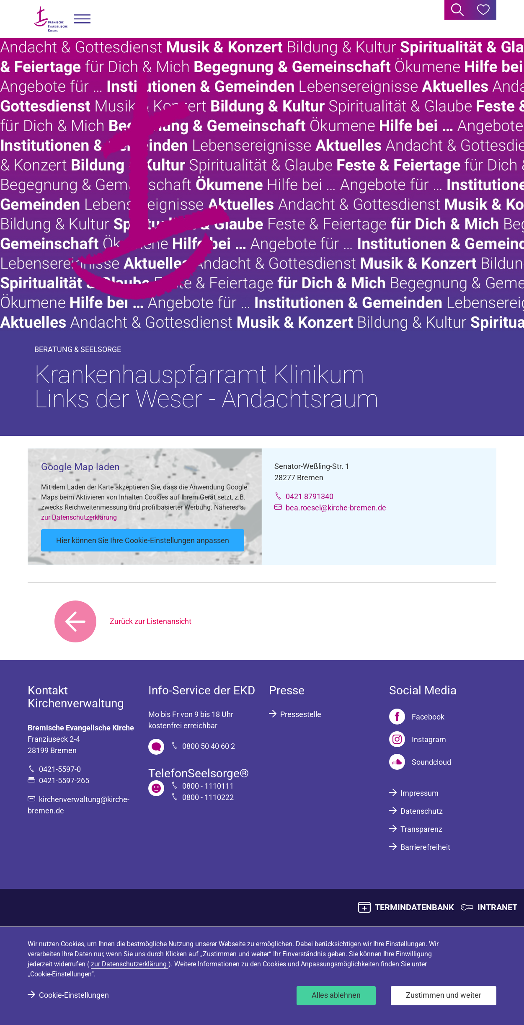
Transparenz (421, 829)
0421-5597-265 (64, 780)
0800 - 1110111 (208, 786)
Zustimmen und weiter (443, 995)
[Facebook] (416, 717)
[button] (82, 19)
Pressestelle (300, 714)
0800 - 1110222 (208, 797)
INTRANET (497, 907)
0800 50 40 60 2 (208, 746)
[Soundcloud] (420, 762)
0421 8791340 (309, 496)
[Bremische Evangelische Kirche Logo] (50, 19)
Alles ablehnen (336, 995)
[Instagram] (417, 739)
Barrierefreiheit (425, 847)
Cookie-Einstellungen (74, 995)
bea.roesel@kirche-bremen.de (336, 507)
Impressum (419, 793)
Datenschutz (421, 811)
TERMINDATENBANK (414, 907)
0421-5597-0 (60, 769)
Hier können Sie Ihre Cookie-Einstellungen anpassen (142, 540)
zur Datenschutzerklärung (79, 517)
